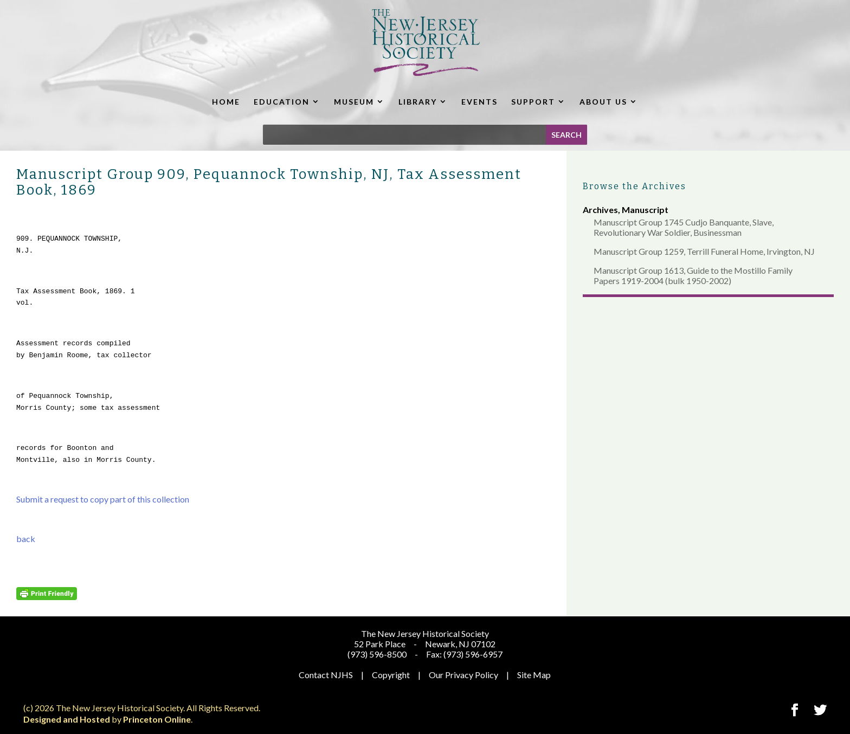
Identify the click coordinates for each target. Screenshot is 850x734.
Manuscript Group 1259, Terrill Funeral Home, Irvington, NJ (704, 251)
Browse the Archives (634, 186)
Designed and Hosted (66, 719)
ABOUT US (603, 101)
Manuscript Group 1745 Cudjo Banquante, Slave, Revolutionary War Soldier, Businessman (684, 227)
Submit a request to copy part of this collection (102, 499)
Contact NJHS (326, 674)
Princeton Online (157, 719)
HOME (226, 101)
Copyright (391, 674)
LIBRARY (417, 101)
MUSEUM (354, 101)
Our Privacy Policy (463, 674)
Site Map (534, 674)
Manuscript (645, 209)
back (25, 538)
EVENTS (479, 101)
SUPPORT (533, 101)
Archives (600, 209)
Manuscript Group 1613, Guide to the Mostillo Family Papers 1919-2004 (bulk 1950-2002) (693, 275)
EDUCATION (282, 101)
